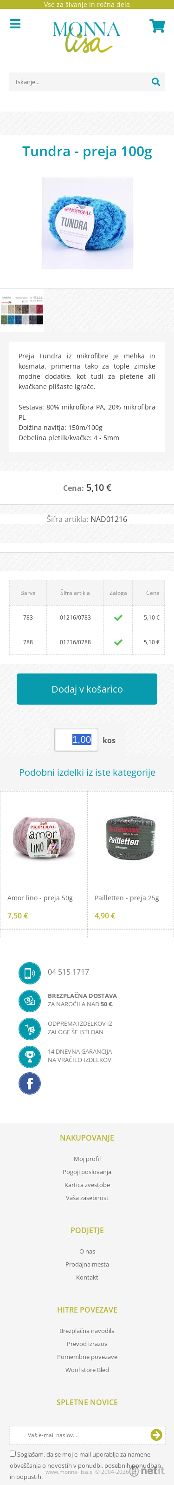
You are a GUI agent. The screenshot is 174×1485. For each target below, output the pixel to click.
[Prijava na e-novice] (156, 1435)
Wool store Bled (87, 1370)
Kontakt (87, 1277)
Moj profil (87, 1159)
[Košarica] (156, 26)
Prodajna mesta (87, 1264)
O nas (87, 1251)
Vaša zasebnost (87, 1198)
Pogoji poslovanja (87, 1172)
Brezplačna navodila (87, 1331)
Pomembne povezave (87, 1357)
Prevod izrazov (87, 1344)
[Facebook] (87, 1086)
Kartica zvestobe (87, 1185)
